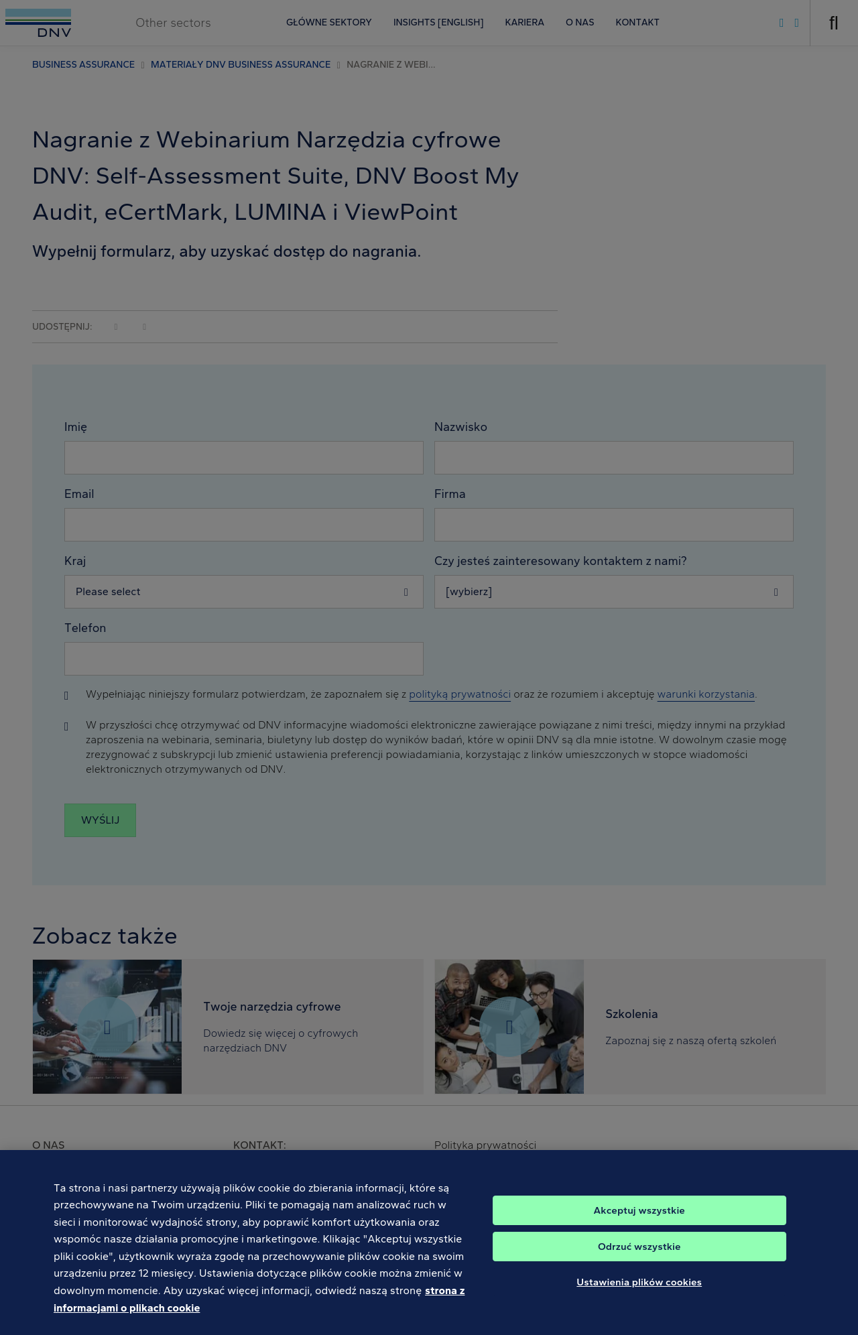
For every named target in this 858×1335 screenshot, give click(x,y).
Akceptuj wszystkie (639, 1222)
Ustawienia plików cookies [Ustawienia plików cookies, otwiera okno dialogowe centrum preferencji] (639, 1293)
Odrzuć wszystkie (639, 1258)
